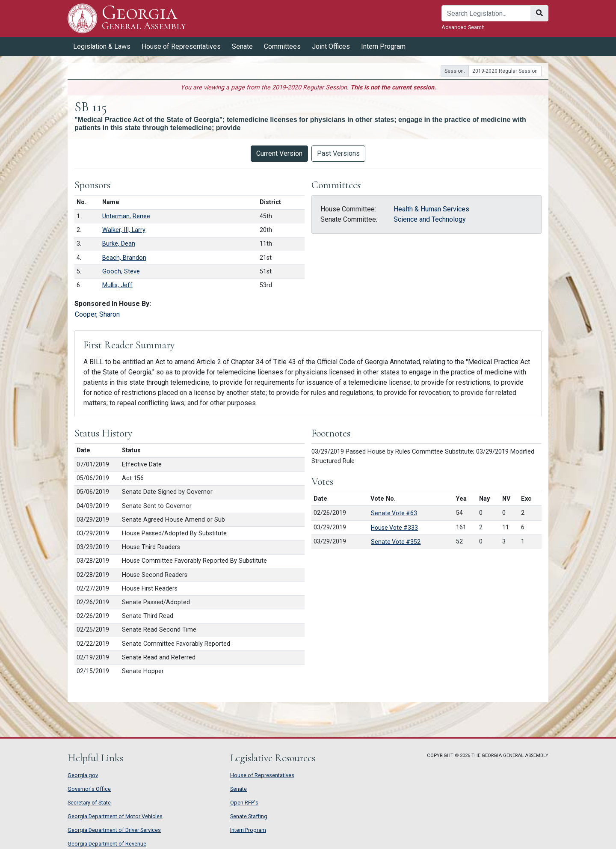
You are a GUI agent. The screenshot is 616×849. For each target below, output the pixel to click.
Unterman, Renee (126, 216)
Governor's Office (89, 789)
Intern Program (383, 46)
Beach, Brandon (124, 257)
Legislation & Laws (101, 46)
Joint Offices (331, 46)
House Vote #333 (394, 527)
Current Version (279, 153)
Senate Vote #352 (396, 541)
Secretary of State (89, 802)
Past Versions (338, 153)
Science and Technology (430, 219)
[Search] (486, 13)
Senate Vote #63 (394, 513)
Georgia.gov (83, 775)
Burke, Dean (118, 243)
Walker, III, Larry (123, 230)
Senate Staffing (248, 816)
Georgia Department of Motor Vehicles (115, 816)
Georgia (144, 18)
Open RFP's (244, 802)
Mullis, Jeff (117, 285)
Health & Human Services (431, 209)
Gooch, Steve (121, 271)
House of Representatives (181, 46)
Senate (242, 46)
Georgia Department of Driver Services (114, 830)
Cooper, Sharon (97, 314)
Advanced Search (463, 27)
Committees (282, 46)
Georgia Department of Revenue (107, 843)
